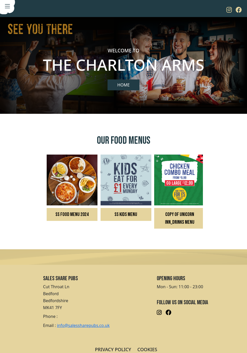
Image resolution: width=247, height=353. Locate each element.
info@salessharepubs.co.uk (83, 325)
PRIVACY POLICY (113, 349)
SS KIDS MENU (125, 214)
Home (123, 85)
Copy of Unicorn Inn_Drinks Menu (179, 218)
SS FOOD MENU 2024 (72, 214)
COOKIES (147, 349)
